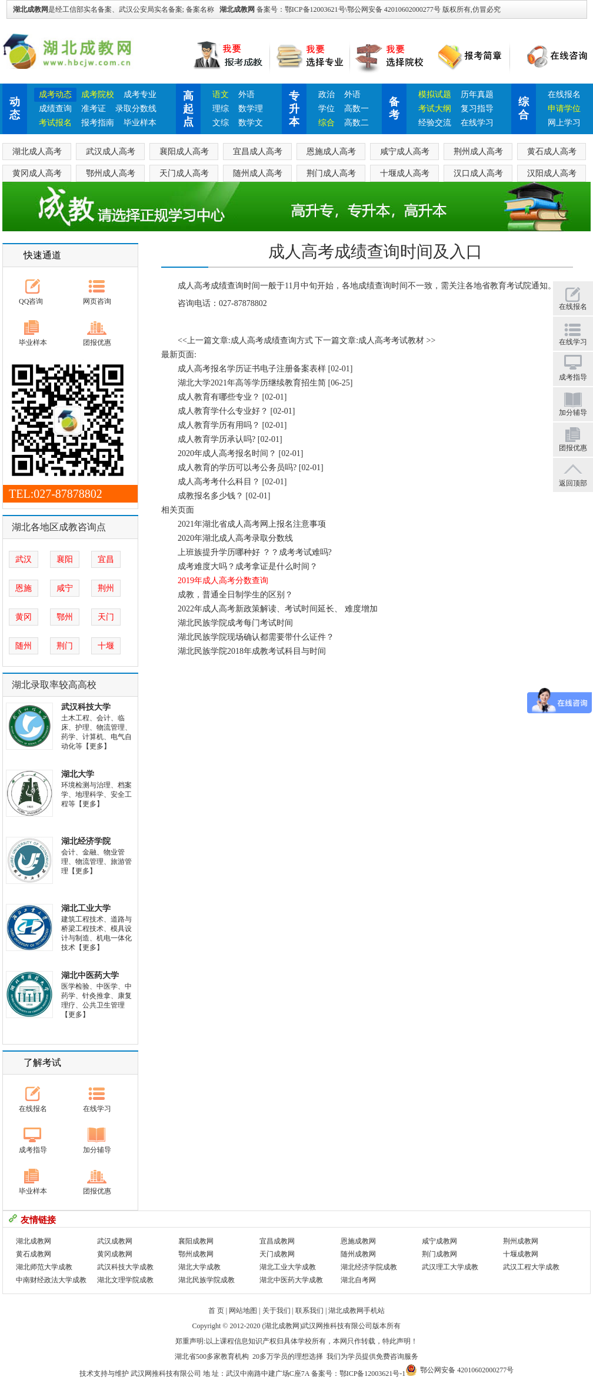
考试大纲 (434, 108)
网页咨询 (97, 301)
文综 (220, 122)
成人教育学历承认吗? (216, 439)
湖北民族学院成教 (206, 1280)
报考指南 (97, 122)
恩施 (23, 588)
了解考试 (42, 1063)
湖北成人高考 (37, 151)
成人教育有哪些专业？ (219, 397)
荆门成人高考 (331, 173)
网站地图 (243, 1310)
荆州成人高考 (478, 151)
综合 (326, 122)
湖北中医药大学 (90, 975)
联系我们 (309, 1310)
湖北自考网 (358, 1280)
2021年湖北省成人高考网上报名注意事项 (252, 524)
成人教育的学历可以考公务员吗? (237, 467)
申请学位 (564, 108)
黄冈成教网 (114, 1254)
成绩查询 (55, 108)
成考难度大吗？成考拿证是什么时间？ (248, 566)
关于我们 (276, 1310)
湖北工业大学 (86, 908)
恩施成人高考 (331, 151)
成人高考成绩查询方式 (272, 340)
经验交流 (434, 122)
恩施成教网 (358, 1241)
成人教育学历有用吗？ (219, 425)
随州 (23, 645)
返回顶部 (573, 483)
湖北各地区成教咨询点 (59, 527)
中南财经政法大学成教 (51, 1280)
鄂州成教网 (196, 1254)
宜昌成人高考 (257, 151)
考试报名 (55, 122)
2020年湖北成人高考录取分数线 (235, 538)
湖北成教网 (237, 9)
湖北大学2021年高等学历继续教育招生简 (252, 382)
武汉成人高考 (110, 151)
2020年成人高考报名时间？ (227, 453)
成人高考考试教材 (391, 340)
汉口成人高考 (478, 173)
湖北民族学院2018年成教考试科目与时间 (252, 651)
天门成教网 (277, 1254)
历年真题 (477, 94)
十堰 (106, 645)
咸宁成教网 (439, 1241)
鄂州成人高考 (110, 173)
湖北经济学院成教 (369, 1267)
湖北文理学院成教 (125, 1280)
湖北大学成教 (199, 1267)
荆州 (106, 588)
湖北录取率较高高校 (54, 685)
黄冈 (23, 617)
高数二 (356, 122)
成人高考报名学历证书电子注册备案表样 (252, 368)
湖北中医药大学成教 (291, 1280)
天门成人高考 (184, 173)
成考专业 (140, 94)
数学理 (250, 108)
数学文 (250, 122)
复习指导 (477, 108)
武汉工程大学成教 (531, 1267)
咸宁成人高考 (404, 151)
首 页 (216, 1310)
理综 (220, 108)
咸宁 (64, 588)
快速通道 (42, 255)
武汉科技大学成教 (125, 1267)
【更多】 (96, 746)
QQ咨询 (31, 301)
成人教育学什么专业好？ (223, 411)
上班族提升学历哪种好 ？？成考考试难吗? (255, 552)
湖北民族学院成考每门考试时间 (235, 622)
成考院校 (97, 94)
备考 (394, 108)
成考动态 (55, 94)
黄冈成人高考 (37, 173)
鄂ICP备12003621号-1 (372, 1373)
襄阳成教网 (196, 1241)
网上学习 (564, 122)
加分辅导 (97, 1150)
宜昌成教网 (277, 1241)
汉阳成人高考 (552, 173)
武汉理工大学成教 (450, 1267)
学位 (326, 108)
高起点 (188, 109)
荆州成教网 (520, 1241)
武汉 (23, 559)
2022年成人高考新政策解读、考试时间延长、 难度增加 (278, 608)
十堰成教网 (520, 1254)
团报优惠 (97, 342)
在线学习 (477, 122)
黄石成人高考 (552, 151)
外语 (246, 94)
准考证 (93, 108)
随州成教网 (358, 1254)
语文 (220, 94)
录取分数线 (135, 108)
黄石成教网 (33, 1254)
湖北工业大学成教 (287, 1267)
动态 (14, 108)
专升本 (294, 109)
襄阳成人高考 (184, 151)
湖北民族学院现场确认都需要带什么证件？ (256, 637)
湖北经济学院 (86, 841)
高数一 (356, 108)
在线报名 (564, 94)
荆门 (64, 645)
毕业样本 (140, 122)
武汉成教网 (114, 1241)
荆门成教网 (439, 1254)
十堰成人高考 (404, 173)
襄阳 (64, 559)
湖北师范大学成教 (44, 1267)
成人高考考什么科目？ (219, 481)
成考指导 (33, 1150)
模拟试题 (434, 94)
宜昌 (106, 559)
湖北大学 (77, 774)
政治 (326, 94)
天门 (106, 617)
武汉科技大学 (86, 707)
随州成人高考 (257, 173)
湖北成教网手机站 (356, 1310)
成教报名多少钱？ (211, 495)
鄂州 (64, 617)
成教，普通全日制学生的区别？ (235, 594)
